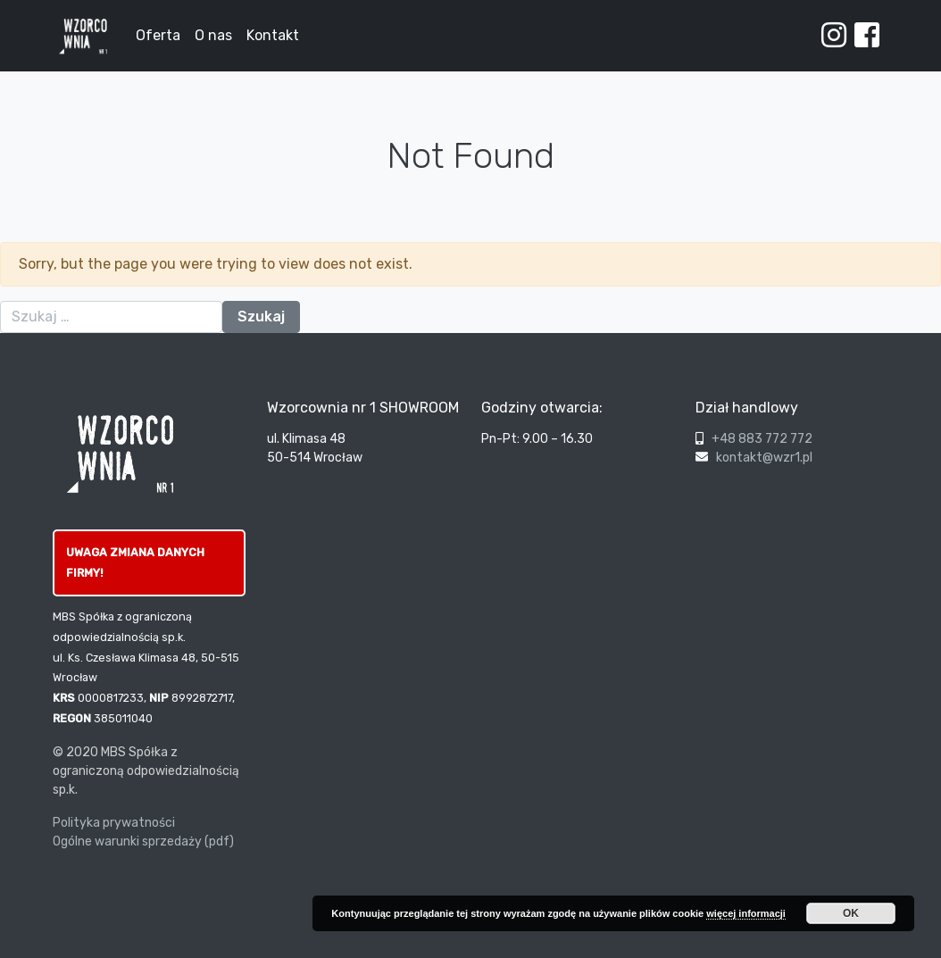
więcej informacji (746, 913)
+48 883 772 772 (762, 438)
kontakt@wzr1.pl (764, 457)
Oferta (158, 35)
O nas (213, 35)
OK (851, 913)
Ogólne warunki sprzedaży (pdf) (143, 841)
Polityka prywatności (114, 822)
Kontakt (272, 35)
